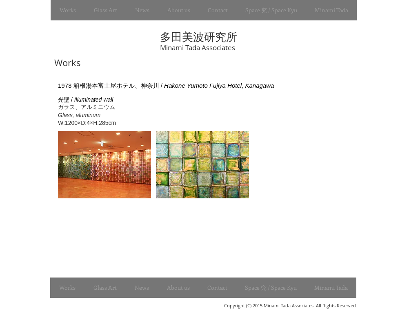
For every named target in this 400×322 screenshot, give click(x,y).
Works (66, 63)
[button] (67, 10)
